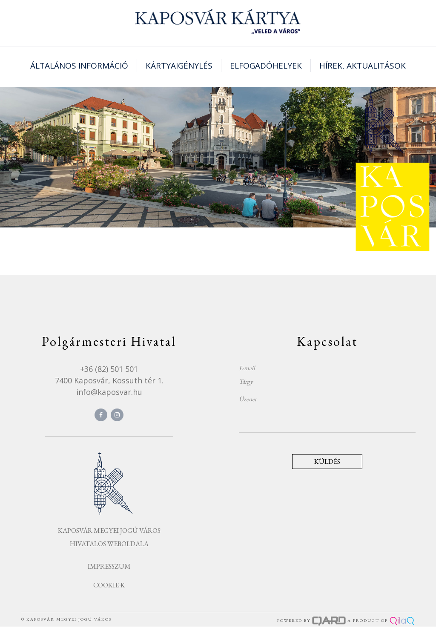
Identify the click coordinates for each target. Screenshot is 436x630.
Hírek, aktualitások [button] (362, 65)
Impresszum (109, 566)
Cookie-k (109, 585)
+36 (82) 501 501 (109, 369)
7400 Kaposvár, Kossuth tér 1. (109, 380)
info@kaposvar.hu (109, 392)
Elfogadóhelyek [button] (266, 65)
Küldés (327, 461)
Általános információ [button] (79, 65)
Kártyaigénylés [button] (179, 65)
